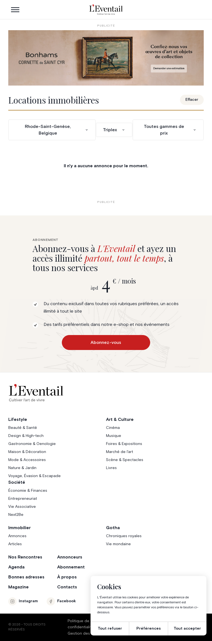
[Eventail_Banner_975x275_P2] (106, 58)
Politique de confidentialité (81, 624)
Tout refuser (110, 628)
